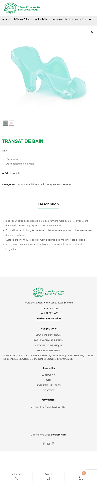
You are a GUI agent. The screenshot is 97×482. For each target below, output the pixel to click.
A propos (48, 380)
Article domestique (48, 350)
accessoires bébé (70, 19)
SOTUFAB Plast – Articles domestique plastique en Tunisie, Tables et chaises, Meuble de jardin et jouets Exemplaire (48, 362)
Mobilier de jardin (48, 340)
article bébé (47, 19)
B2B (48, 385)
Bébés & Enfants (26, 19)
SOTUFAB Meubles (48, 390)
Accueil (6, 19)
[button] (92, 37)
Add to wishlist (13, 179)
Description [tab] (48, 209)
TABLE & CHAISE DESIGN (48, 345)
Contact (48, 395)
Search (48, 474)
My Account (16, 474)
